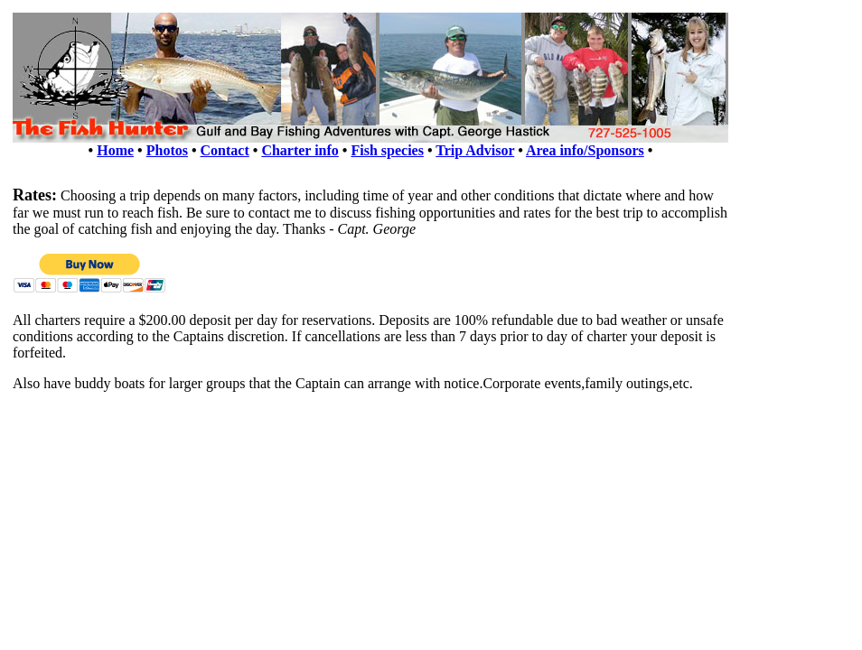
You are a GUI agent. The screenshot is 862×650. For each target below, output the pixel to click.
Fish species (387, 150)
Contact (225, 150)
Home (115, 150)
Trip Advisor (475, 150)
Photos (167, 150)
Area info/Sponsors (585, 150)
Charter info (299, 150)
